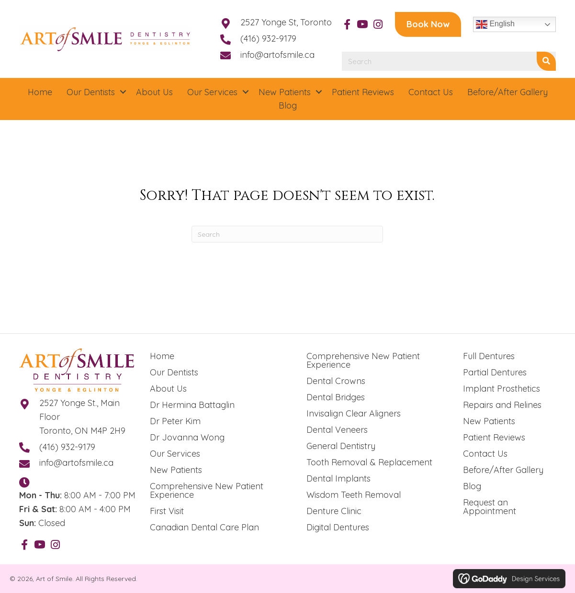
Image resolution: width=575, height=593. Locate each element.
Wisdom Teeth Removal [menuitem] (353, 494)
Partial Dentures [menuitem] (495, 372)
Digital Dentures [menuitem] (337, 527)
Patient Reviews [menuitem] (494, 437)
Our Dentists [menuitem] (174, 372)
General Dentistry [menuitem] (340, 445)
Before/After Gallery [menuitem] (503, 469)
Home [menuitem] (162, 356)
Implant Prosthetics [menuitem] (501, 388)
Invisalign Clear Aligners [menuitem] (353, 413)
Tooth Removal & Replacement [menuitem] (369, 462)
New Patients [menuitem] (176, 469)
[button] (347, 24)
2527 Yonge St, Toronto (286, 22)
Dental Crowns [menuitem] (335, 380)
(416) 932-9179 (268, 38)
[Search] (287, 234)
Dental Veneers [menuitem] (337, 429)
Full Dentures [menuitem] (489, 356)
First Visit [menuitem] (167, 510)
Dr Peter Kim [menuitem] (175, 421)
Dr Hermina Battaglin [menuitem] (192, 404)
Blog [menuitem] (472, 486)
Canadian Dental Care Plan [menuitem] (204, 527)
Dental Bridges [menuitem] (335, 397)
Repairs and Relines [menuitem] (502, 404)
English (495, 24)
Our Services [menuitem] (175, 453)
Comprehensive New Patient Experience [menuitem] (206, 490)
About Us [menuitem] (168, 388)
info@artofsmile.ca (277, 54)
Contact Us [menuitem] (485, 453)
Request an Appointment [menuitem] (489, 506)
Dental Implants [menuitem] (338, 478)
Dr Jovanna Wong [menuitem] (187, 437)
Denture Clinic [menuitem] (333, 510)
